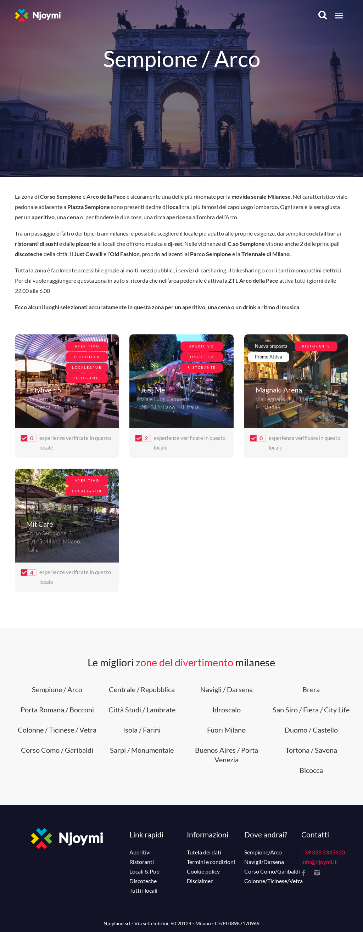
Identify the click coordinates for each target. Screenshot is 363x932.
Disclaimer (200, 881)
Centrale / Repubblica (142, 689)
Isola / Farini (142, 729)
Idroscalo (226, 709)
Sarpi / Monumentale (142, 750)
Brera (311, 689)
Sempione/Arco (263, 852)
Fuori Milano (226, 729)
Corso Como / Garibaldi (57, 750)
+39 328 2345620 (323, 852)
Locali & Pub (144, 871)
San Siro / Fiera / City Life (311, 709)
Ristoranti (141, 862)
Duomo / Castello (311, 729)
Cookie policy (203, 871)
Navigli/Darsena (264, 862)
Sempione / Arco (57, 689)
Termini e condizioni (211, 862)
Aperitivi (140, 852)
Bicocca (311, 770)
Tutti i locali (143, 890)
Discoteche (143, 881)
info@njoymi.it (319, 861)
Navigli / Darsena (226, 689)
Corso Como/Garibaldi (272, 871)
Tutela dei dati (204, 852)
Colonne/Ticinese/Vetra (273, 881)
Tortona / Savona (311, 750)
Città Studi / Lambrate (141, 709)
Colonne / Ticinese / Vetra (57, 729)
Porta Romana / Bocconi (57, 709)
